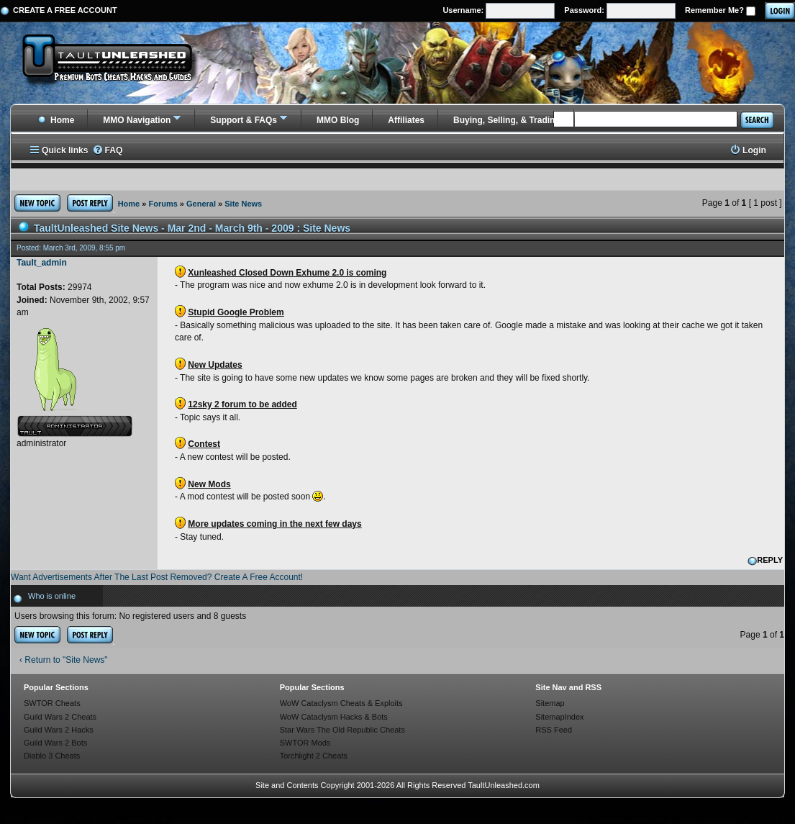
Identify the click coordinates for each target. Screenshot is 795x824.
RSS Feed (553, 729)
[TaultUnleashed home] (118, 63)
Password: (620, 11)
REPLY (765, 561)
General (201, 203)
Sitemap (549, 703)
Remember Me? (720, 11)
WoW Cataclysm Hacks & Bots (334, 716)
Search (757, 120)
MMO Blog (338, 120)
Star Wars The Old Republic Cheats (342, 729)
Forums (162, 203)
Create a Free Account (65, 10)
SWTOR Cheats (52, 703)
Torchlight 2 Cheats (313, 755)
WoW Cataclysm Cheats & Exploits (341, 703)
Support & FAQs (243, 120)
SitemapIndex (559, 716)
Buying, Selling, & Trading (506, 120)
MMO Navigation (137, 120)
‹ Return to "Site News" (63, 660)
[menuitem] (107, 150)
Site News (243, 203)
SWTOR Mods (305, 742)
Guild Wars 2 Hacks (59, 729)
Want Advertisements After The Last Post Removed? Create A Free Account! (157, 577)
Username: (498, 11)
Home (55, 120)
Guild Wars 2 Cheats (60, 716)
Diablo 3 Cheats (52, 755)
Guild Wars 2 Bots (55, 742)
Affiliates (406, 120)
